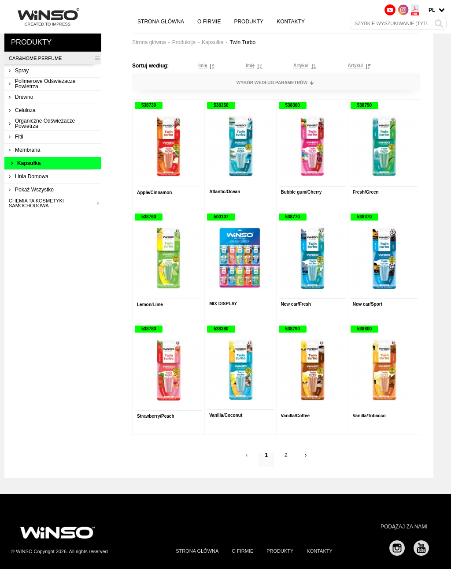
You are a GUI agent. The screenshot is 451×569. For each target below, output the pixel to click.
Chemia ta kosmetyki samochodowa (54, 203)
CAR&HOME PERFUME (54, 58)
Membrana (24, 150)
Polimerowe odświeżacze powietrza (42, 84)
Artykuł (300, 66)
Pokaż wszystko (31, 190)
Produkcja (184, 42)
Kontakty (291, 22)
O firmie (209, 22)
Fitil (16, 137)
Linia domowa (28, 176)
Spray (19, 70)
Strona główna (160, 22)
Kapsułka (26, 163)
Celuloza (22, 110)
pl (432, 10)
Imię (202, 66)
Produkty (248, 22)
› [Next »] (307, 457)
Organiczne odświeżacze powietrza (42, 123)
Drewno (21, 97)
